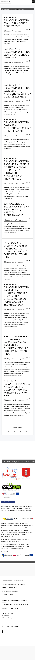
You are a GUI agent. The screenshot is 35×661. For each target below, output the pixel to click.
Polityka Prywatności (8, 613)
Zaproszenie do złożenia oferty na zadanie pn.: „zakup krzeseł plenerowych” (16, 209)
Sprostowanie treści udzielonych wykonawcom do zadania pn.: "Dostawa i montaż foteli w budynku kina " (17, 345)
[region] (17, 610)
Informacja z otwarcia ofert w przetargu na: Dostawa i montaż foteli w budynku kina (15, 250)
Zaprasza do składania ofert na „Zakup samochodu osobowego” (17, 53)
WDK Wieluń (13, 9)
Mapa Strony (5, 615)
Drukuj (27, 29)
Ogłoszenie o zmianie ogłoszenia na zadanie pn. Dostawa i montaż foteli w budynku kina (17, 388)
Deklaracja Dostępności (8, 618)
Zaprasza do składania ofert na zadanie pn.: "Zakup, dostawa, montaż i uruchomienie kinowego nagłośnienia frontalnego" (17, 168)
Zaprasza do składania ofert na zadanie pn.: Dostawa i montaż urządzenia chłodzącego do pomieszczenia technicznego (17, 294)
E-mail (29, 30)
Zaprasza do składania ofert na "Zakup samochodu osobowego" (17, 22)
